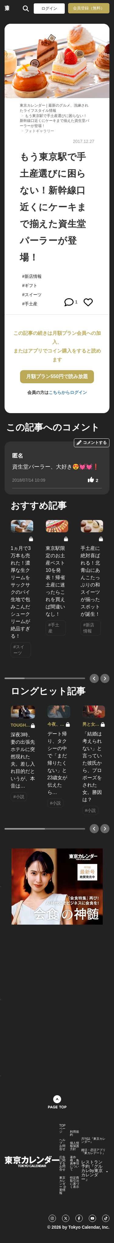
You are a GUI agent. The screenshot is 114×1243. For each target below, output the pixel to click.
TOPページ (62, 1128)
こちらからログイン (68, 392)
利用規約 (74, 1133)
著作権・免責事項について (74, 1163)
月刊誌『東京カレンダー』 (93, 1140)
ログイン (49, 8)
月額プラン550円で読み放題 (57, 376)
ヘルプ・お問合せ (62, 1145)
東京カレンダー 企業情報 (62, 1185)
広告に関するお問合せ (62, 1163)
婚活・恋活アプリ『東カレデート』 (93, 1152)
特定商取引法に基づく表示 (74, 1182)
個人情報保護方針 (74, 1146)
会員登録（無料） (89, 8)
